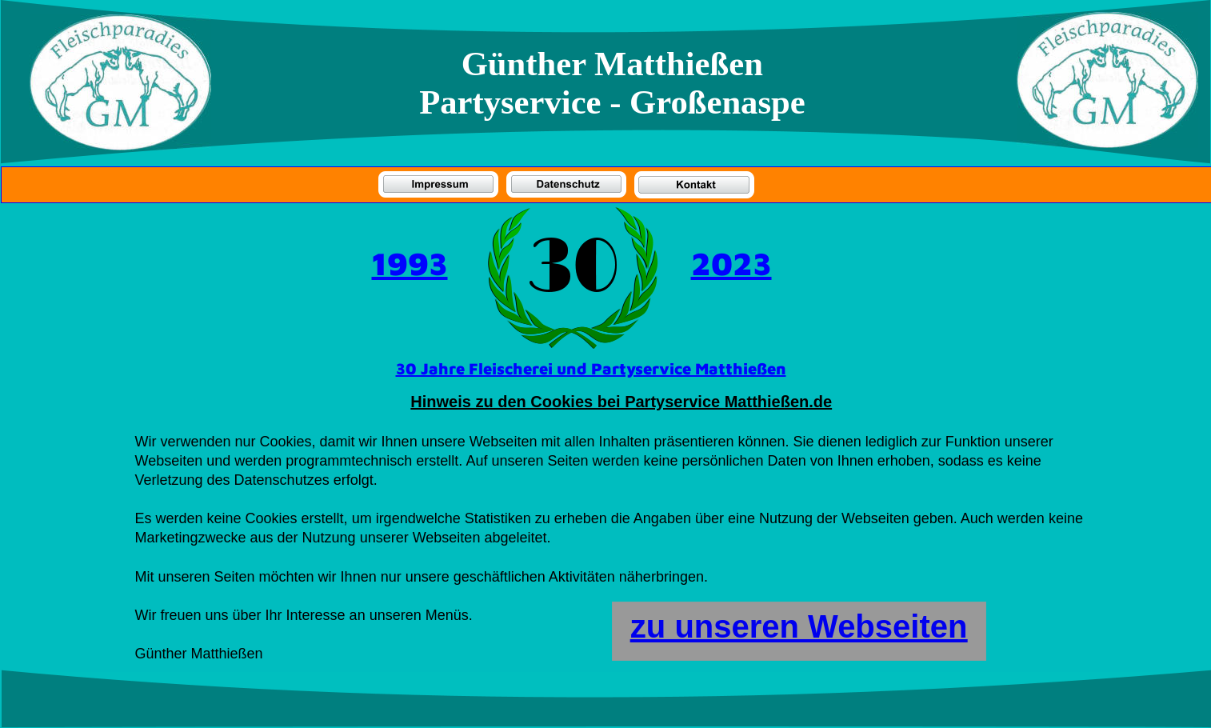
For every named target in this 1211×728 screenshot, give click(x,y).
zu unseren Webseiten (799, 626)
